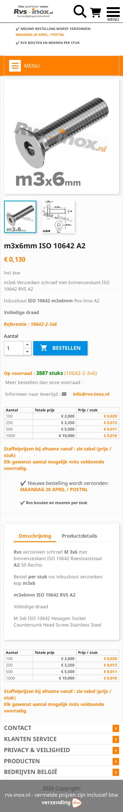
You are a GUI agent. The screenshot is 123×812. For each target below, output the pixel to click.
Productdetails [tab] (79, 535)
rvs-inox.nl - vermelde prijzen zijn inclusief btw (61, 794)
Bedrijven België (30, 772)
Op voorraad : (19, 373)
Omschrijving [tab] (35, 535)
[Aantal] (14, 348)
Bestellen (60, 348)
